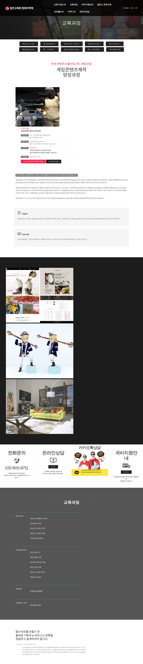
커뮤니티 (34, 10)
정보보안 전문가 (94, 44)
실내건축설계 (94, 49)
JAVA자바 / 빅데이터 (71, 44)
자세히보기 (126, 321)
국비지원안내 (64, 3)
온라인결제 (124, 7)
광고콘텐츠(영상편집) (71, 49)
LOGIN (130, 7)
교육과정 (50, 3)
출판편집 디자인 (28, 49)
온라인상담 (47, 10)
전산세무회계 (114, 44)
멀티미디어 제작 (29, 44)
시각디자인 (49, 49)
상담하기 (53, 315)
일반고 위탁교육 (81, 3)
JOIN (134, 7)
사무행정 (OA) (115, 49)
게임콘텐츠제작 (49, 44)
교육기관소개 (36, 3)
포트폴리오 (97, 3)
